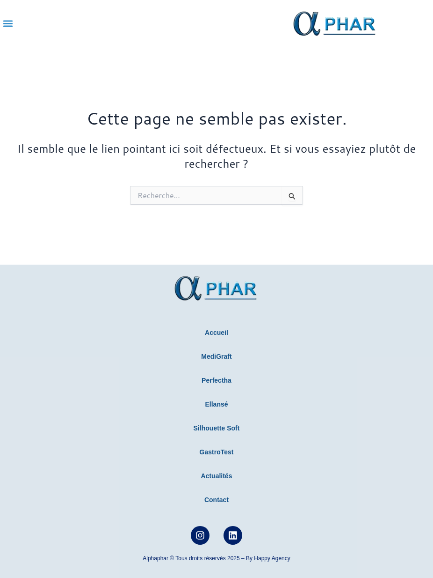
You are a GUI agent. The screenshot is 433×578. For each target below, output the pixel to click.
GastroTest (217, 452)
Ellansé (216, 404)
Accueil (216, 332)
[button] (7, 23)
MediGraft (216, 356)
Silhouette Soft (217, 428)
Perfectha (216, 380)
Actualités (216, 476)
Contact (216, 500)
